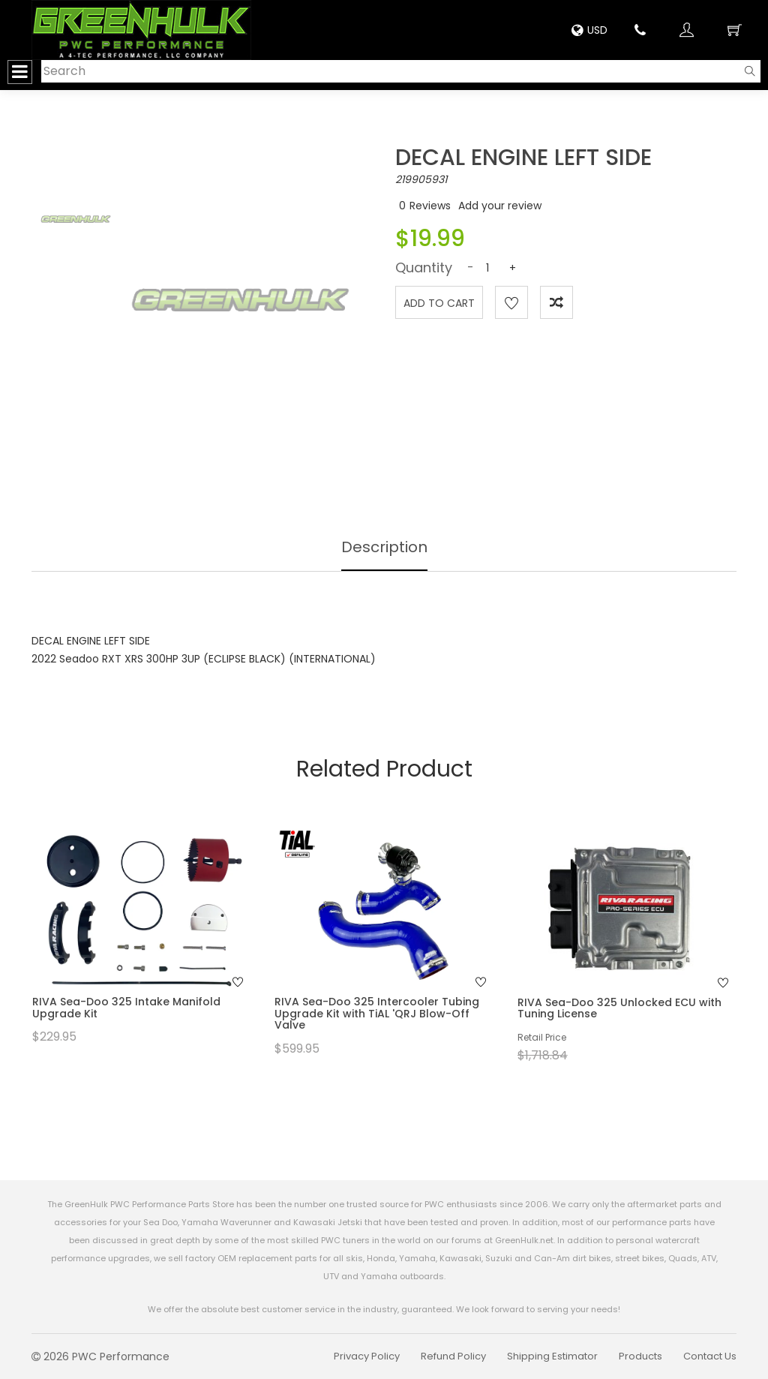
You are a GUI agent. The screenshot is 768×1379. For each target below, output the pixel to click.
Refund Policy (453, 1356)
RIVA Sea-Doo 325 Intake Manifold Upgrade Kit (126, 1007)
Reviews (430, 205)
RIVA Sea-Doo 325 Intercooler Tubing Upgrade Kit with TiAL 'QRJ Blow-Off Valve (376, 1013)
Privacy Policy (367, 1356)
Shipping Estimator (552, 1356)
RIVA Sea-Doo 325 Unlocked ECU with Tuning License (620, 1008)
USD (590, 30)
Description (384, 546)
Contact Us (709, 1356)
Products (640, 1356)
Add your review (500, 205)
